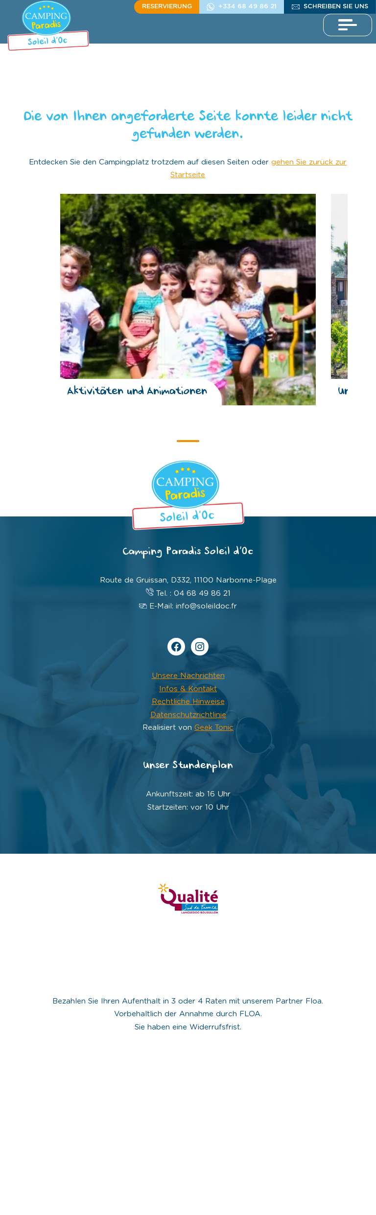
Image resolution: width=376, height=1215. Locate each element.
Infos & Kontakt (188, 689)
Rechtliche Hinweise (188, 701)
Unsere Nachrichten (188, 675)
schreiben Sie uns (336, 6)
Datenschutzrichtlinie (188, 715)
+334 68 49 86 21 (247, 6)
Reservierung (167, 6)
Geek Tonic (214, 727)
